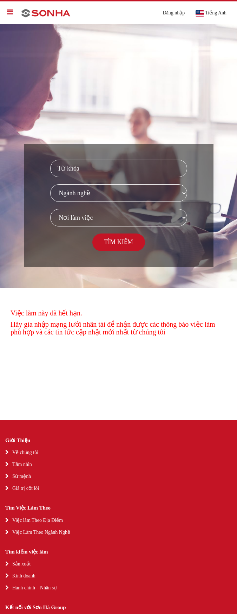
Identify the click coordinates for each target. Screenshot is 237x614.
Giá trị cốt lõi (25, 488)
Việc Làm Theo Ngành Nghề (41, 532)
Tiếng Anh (210, 13)
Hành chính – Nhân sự (34, 587)
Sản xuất (21, 564)
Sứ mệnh (21, 476)
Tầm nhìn (22, 464)
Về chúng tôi (25, 452)
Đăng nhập (174, 12)
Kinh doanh (23, 575)
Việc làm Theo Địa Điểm (37, 520)
